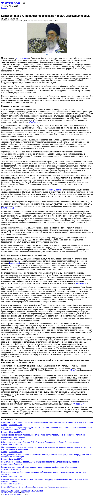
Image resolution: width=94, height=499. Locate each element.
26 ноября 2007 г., (16, 425)
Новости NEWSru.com (11, 494)
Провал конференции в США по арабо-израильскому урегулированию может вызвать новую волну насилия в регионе (44, 480)
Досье (10, 491)
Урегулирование (39, 487)
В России (4, 469)
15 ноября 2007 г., (16, 477)
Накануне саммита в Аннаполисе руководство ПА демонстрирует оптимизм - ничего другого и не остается (43, 473)
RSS (33, 491)
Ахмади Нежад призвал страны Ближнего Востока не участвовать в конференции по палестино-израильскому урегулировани (43, 436)
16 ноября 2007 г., (17, 469)
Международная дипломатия (59, 487)
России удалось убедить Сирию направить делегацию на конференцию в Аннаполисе (39, 467)
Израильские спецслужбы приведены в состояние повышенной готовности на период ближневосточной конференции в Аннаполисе (46, 429)
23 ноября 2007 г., (16, 444)
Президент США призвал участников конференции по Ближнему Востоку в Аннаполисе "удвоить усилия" (47, 422)
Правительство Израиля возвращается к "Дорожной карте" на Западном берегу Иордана (40, 462)
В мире (4, 8)
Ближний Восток (25, 487)
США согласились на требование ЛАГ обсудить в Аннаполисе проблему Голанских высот (40, 442)
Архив (17, 491)
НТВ (47, 54)
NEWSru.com (10, 3)
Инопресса (25, 492)
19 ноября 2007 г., (16, 464)
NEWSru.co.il (6, 492)
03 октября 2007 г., (16, 484)
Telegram (39, 491)
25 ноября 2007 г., (16, 439)
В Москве (16, 492)
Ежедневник (25, 491)
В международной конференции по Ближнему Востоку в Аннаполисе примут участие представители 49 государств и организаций (46, 456)
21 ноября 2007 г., (16, 452)
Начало (4, 491)
